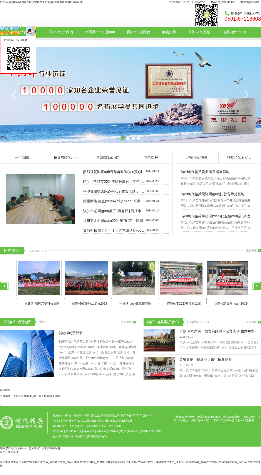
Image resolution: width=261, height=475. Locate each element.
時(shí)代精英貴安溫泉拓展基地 (205, 172)
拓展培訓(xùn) (64, 157)
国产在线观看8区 (10, 452)
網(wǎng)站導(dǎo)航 (223, 1)
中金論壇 (5, 395)
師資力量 (169, 32)
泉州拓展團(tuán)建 (24, 395)
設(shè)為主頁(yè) (179, 1)
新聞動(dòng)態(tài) (100, 32)
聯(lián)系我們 (100, 42)
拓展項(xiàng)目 (235, 32)
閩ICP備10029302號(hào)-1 (137, 415)
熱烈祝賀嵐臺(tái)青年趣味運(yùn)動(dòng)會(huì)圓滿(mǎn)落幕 (132, 172)
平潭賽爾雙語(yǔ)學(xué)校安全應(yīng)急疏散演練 (122, 191)
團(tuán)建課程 (138, 32)
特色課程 (151, 157)
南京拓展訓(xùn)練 (49, 395)
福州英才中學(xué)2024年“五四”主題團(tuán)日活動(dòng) (127, 221)
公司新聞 (22, 157)
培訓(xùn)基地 (199, 32)
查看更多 (251, 250)
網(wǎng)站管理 (249, 1)
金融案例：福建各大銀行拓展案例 (205, 359)
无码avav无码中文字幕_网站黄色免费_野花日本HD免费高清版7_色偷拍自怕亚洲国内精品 (73, 461)
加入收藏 (200, 1)
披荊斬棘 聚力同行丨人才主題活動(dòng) (114, 230)
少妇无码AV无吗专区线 (139, 461)
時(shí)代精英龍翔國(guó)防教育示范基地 (212, 194)
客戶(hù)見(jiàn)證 (63, 42)
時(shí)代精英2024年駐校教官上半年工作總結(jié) (121, 181)
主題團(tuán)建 (107, 157)
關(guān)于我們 (61, 32)
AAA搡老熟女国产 (10, 461)
